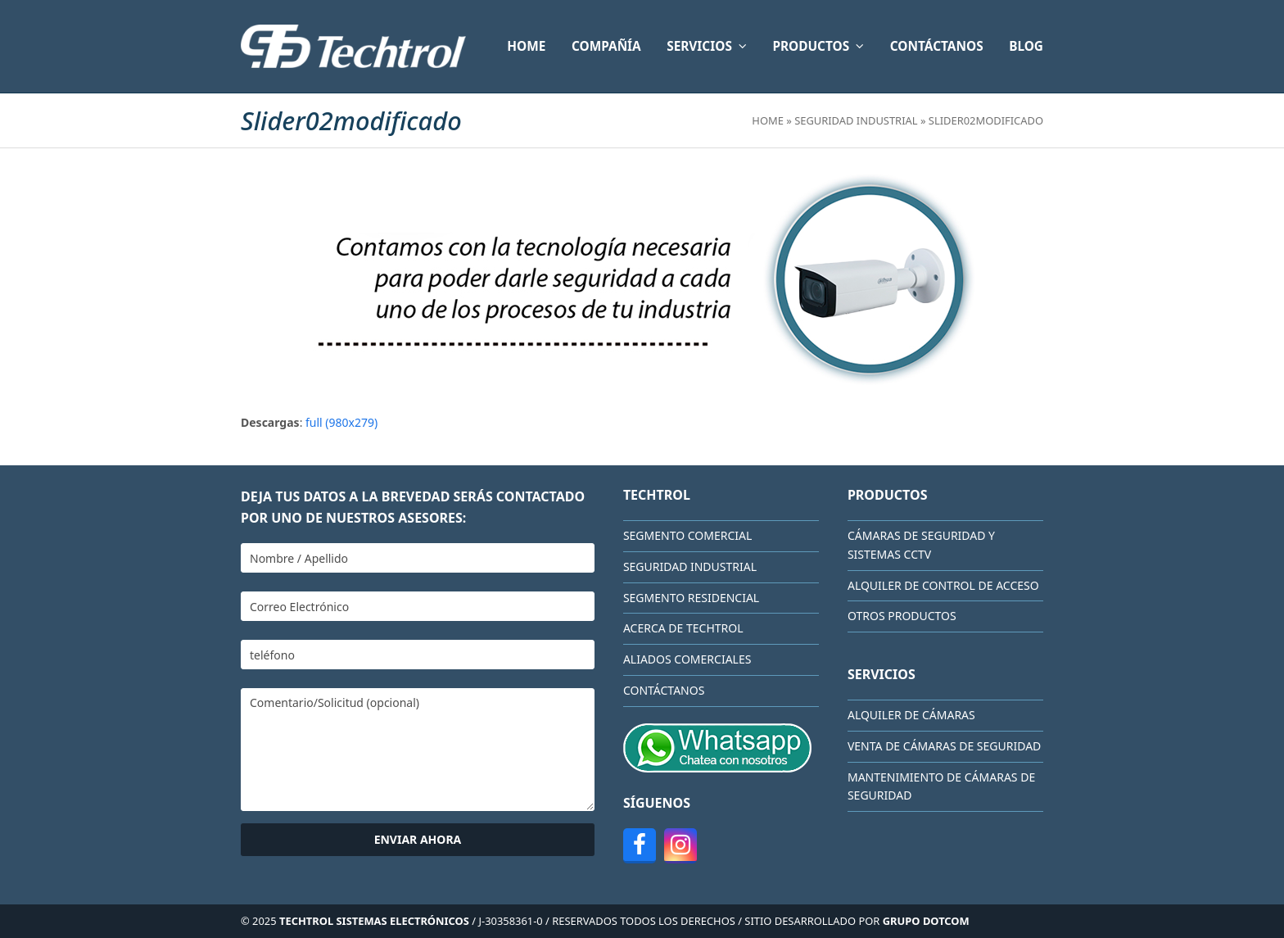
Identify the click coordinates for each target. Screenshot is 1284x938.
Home (768, 120)
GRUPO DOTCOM (926, 920)
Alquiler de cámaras (911, 715)
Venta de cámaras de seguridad (944, 746)
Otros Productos (902, 615)
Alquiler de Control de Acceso (943, 585)
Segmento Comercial (687, 535)
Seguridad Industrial (855, 120)
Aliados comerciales (687, 659)
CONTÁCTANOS (663, 690)
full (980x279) (341, 422)
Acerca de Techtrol (683, 628)
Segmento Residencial (691, 597)
